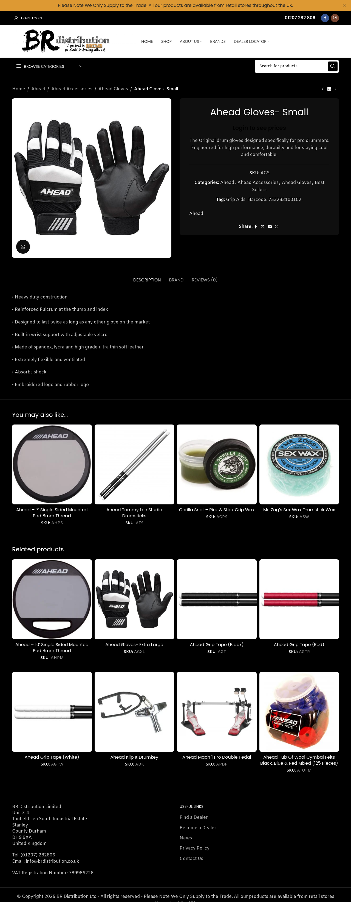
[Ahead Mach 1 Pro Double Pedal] (217, 712)
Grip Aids (235, 199)
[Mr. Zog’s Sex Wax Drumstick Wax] (299, 464)
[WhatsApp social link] (276, 227)
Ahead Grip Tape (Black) (217, 644)
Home (18, 89)
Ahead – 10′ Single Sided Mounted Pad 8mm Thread (52, 647)
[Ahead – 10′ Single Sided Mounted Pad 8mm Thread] (52, 599)
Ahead (38, 89)
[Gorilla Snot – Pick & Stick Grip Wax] (217, 464)
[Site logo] (74, 41)
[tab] (147, 277)
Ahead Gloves (113, 89)
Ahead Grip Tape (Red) (299, 644)
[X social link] (262, 227)
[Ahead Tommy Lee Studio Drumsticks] (134, 464)
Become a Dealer (198, 828)
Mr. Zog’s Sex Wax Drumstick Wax (299, 509)
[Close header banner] (344, 5)
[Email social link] (269, 227)
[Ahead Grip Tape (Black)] (217, 599)
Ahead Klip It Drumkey (134, 757)
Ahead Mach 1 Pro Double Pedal (216, 757)
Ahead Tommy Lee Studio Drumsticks (134, 512)
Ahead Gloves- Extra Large (134, 644)
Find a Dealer (194, 817)
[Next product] (335, 89)
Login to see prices (259, 128)
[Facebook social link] (325, 18)
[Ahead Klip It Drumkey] (134, 712)
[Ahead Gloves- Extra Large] (134, 599)
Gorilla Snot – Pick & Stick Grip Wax (216, 509)
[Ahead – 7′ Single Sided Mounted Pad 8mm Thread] (52, 464)
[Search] (297, 66)
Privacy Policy (195, 848)
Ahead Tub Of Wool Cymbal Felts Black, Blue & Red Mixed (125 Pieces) (299, 760)
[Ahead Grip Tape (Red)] (299, 599)
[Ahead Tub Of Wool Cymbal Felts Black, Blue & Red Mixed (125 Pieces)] (299, 712)
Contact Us (191, 858)
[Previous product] (322, 89)
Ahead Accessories (71, 89)
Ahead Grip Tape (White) (52, 757)
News (186, 838)
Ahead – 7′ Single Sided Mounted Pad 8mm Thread (52, 512)
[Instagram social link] (335, 18)
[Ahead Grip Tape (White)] (52, 712)
